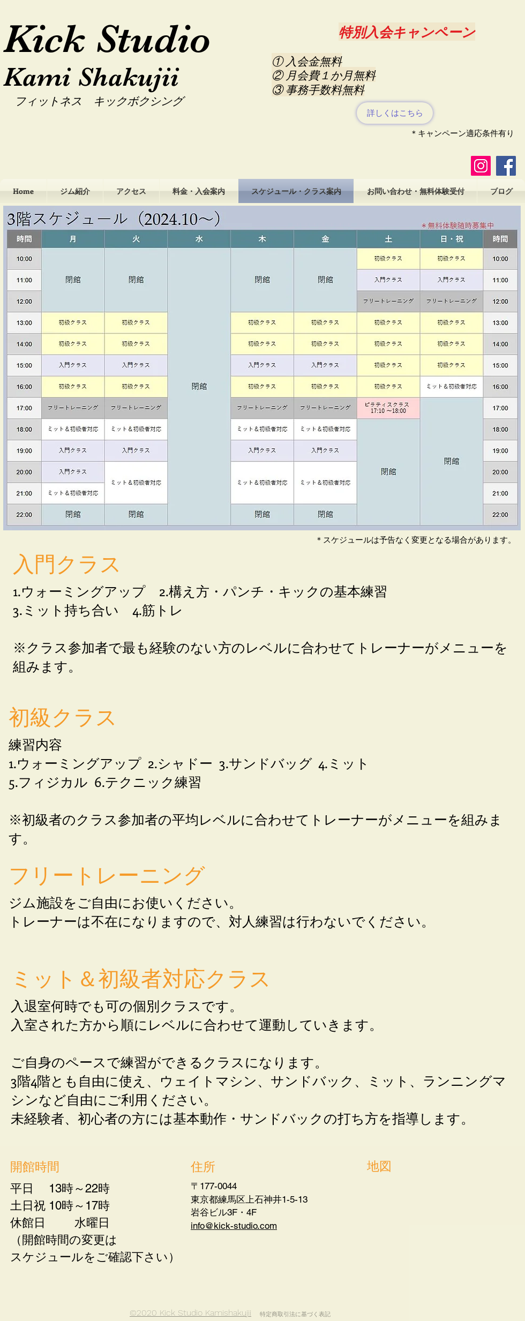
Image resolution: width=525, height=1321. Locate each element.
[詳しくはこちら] (395, 113)
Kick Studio (107, 39)
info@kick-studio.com (234, 1225)
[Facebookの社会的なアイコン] (506, 166)
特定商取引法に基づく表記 (295, 1314)
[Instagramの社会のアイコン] (481, 166)
